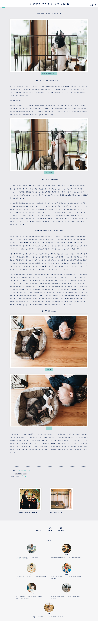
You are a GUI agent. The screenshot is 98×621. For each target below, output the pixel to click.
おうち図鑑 (22, 470)
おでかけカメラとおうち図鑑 (49, 3)
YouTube (29, 557)
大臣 (25, 473)
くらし (30, 470)
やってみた (18, 473)
